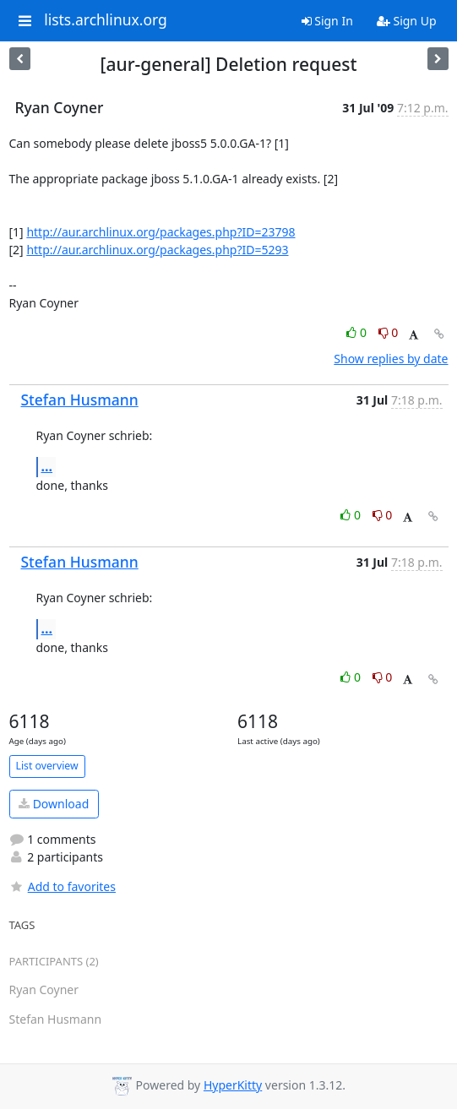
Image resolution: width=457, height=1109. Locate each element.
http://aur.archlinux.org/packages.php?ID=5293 (157, 250)
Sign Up (407, 21)
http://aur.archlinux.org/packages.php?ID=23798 (160, 232)
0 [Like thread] (357, 332)
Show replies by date (391, 359)
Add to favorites (62, 886)
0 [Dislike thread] (388, 332)
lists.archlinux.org (105, 20)
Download (54, 804)
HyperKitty (233, 1085)
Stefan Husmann (80, 399)
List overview (47, 765)
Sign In (327, 21)
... (47, 466)
